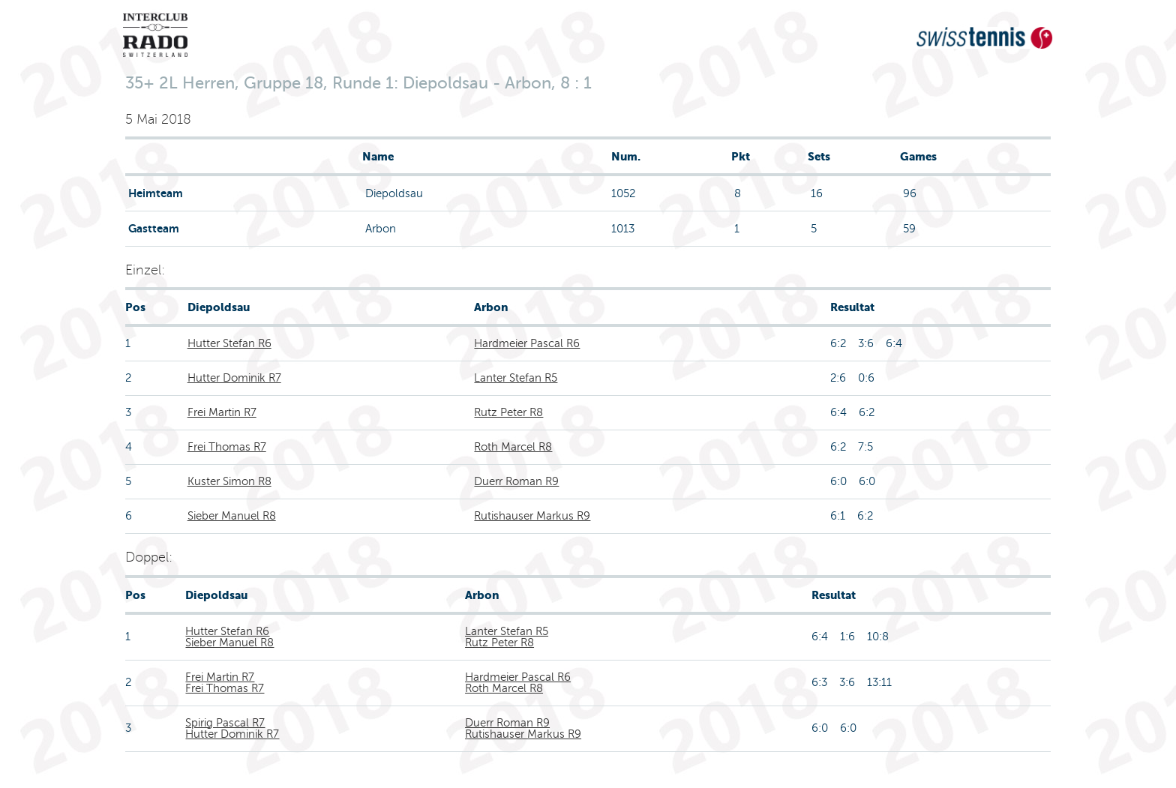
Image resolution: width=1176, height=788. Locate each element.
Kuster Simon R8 (230, 481)
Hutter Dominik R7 (234, 378)
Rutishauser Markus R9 (532, 516)
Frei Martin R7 (222, 412)
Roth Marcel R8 (513, 447)
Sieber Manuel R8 (232, 516)
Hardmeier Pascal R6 (527, 343)
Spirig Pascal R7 (225, 723)
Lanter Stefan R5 (515, 378)
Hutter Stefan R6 (230, 343)
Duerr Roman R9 (516, 481)
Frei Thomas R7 (227, 447)
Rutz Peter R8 (508, 412)
